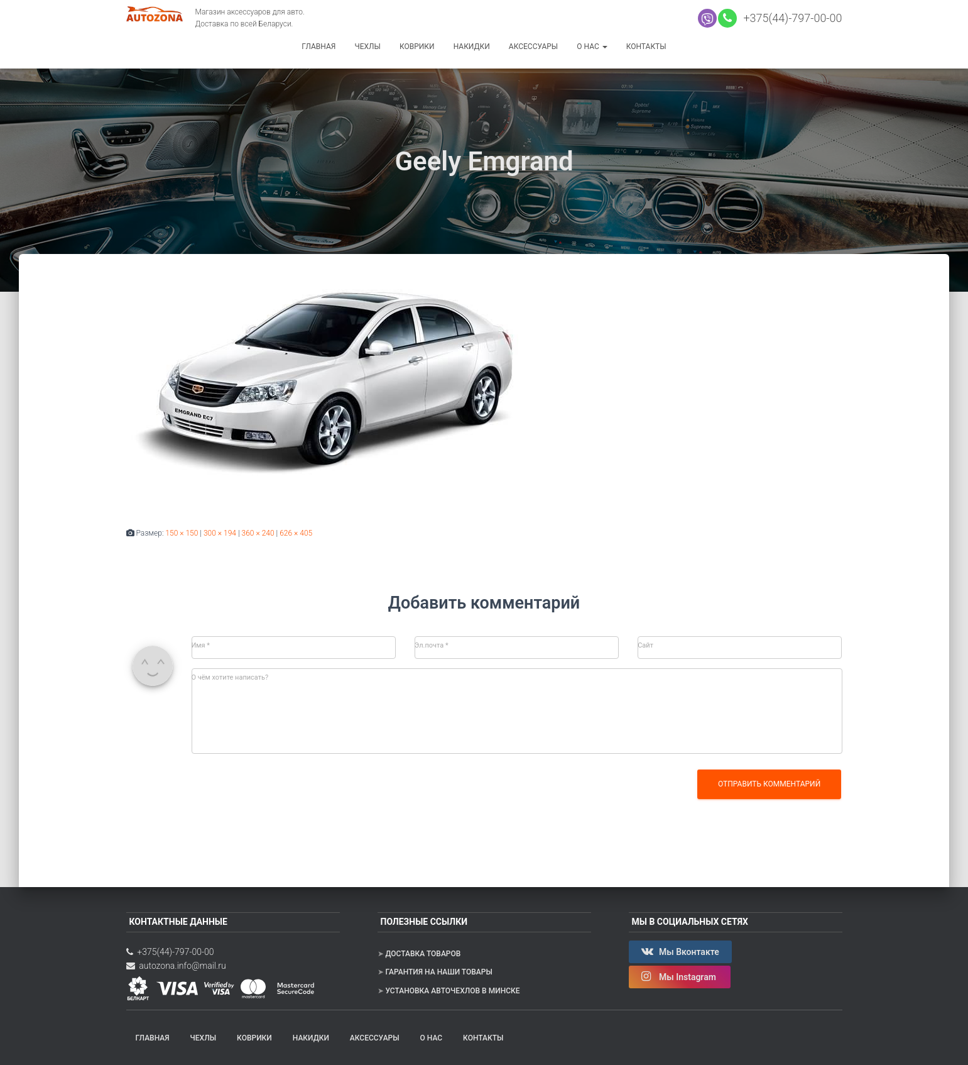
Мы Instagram (680, 976)
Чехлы (367, 46)
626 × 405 (296, 533)
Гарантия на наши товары (438, 972)
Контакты (646, 46)
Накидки (472, 46)
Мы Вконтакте (680, 951)
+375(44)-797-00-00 (790, 18)
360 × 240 (258, 533)
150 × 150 (181, 533)
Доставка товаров (422, 953)
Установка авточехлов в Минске (452, 990)
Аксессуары (533, 46)
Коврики (417, 46)
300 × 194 (220, 533)
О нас (592, 46)
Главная (318, 46)
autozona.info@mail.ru (176, 966)
